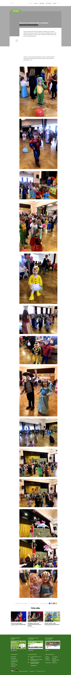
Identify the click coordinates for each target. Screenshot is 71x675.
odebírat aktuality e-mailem (21, 603)
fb (49, 603)
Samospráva (41, 3)
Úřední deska (13, 658)
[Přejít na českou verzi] (12, 671)
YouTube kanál (30, 650)
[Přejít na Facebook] (52, 645)
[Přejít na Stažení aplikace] (18, 645)
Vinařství (47, 656)
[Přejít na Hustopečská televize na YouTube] (35, 645)
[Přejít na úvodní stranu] (20, 3)
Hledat (59, 3)
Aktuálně (30, 3)
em (56, 603)
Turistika (36, 3)
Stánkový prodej (14, 664)
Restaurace (47, 659)
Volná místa (13, 663)
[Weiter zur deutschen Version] (16, 671)
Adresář (54, 3)
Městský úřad (48, 3)
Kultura (16, 625)
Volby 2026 (13, 666)
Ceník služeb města (14, 661)
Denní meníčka (48, 662)
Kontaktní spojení (14, 659)
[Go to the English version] (14, 671)
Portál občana (13, 656)
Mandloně (47, 658)
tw (51, 603)
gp (53, 603)
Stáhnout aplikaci (14, 650)
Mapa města (54, 662)
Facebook (47, 650)
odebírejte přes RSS (34, 603)
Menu (11, 3)
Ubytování (54, 658)
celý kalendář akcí (33, 665)
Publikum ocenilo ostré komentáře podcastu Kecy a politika (34, 624)
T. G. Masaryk (55, 656)
